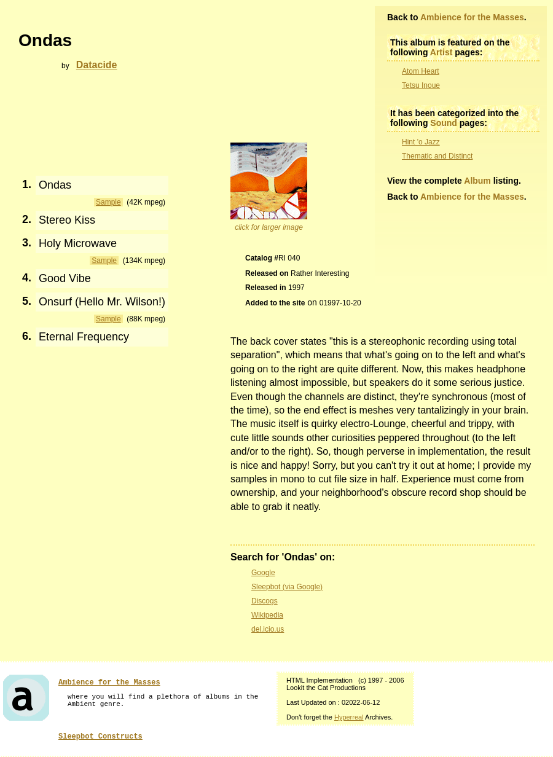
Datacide (96, 65)
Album (477, 181)
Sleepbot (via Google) (287, 586)
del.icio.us (267, 629)
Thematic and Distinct (437, 156)
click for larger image (269, 227)
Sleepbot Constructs (100, 736)
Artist (441, 52)
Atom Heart (420, 71)
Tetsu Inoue (421, 85)
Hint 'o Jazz (421, 142)
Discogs (264, 601)
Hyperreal (349, 717)
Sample (108, 202)
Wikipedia (267, 615)
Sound (443, 123)
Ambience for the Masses (472, 17)
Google (263, 572)
